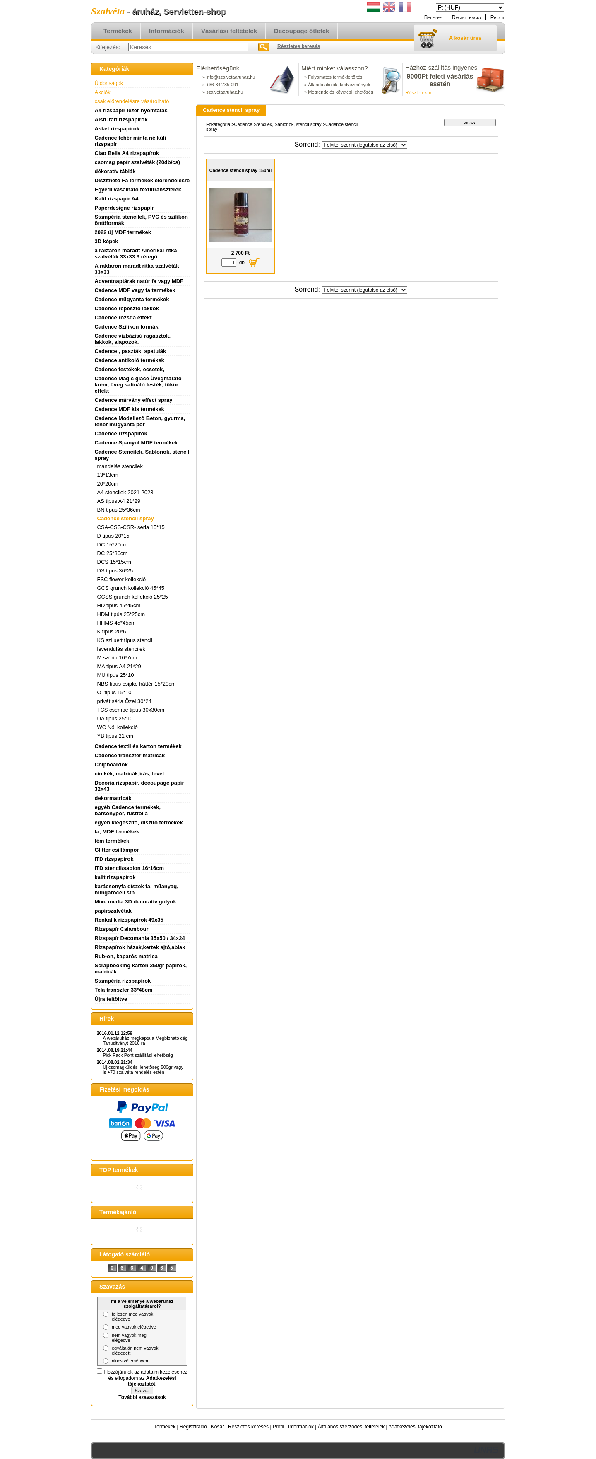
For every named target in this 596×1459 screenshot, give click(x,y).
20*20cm (107, 484)
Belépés (433, 17)
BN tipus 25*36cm (118, 510)
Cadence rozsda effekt (123, 317)
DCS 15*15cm (114, 562)
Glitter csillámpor (117, 850)
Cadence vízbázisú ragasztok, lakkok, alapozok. (133, 339)
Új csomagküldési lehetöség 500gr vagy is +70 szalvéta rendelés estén (143, 1070)
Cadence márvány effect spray (134, 400)
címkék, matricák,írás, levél (129, 774)
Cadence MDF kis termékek (129, 409)
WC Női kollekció (117, 727)
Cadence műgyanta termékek (132, 299)
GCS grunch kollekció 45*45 (131, 588)
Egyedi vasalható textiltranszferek (138, 189)
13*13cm (107, 475)
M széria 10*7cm (117, 658)
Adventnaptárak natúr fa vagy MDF (139, 281)
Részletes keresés (248, 1427)
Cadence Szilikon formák (127, 327)
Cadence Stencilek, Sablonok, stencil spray (278, 124)
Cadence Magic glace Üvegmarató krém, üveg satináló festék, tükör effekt (138, 384)
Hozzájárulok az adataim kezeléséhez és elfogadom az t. (145, 1378)
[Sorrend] (364, 145)
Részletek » (418, 93)
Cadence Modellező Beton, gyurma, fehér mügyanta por (140, 421)
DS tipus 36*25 (115, 571)
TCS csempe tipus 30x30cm (131, 710)
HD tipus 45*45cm (119, 605)
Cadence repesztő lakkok (127, 308)
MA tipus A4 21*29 (119, 666)
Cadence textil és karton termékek (138, 746)
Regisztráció (193, 1427)
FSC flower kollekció (121, 579)
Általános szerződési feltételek (351, 1427)
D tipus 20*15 (113, 536)
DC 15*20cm (112, 544)
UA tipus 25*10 (115, 718)
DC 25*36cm (112, 553)
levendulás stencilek (121, 649)
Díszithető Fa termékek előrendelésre (142, 180)
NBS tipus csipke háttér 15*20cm (136, 684)
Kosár (217, 1427)
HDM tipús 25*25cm (121, 614)
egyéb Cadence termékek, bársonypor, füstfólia (128, 810)
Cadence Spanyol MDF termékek (136, 443)
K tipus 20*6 (111, 631)
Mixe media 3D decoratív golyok (135, 902)
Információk (301, 1427)
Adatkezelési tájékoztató (415, 1427)
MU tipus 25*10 (115, 675)
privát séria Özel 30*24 (124, 701)
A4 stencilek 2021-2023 (125, 492)
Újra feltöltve (111, 999)
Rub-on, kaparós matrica (126, 956)
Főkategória (218, 124)
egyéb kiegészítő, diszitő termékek (139, 822)
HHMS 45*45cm (116, 623)
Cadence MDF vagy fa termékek (135, 290)
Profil (278, 1427)
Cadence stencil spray (125, 518)
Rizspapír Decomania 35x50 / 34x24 (140, 938)
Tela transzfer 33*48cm (124, 990)
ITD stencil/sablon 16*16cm (129, 868)
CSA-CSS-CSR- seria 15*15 (131, 527)
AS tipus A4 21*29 (119, 501)
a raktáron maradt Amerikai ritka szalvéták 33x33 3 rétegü (136, 253)
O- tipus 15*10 (114, 692)
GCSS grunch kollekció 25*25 (132, 597)
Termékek (164, 1427)
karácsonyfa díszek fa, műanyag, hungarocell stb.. (136, 889)
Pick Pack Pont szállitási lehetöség (138, 1055)
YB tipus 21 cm (115, 736)
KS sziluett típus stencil (125, 640)
